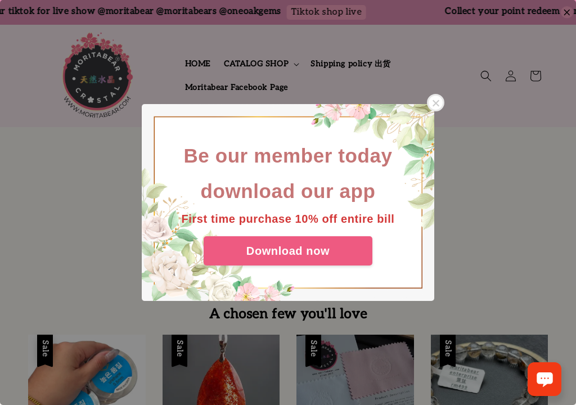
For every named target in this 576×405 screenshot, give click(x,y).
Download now (288, 251)
